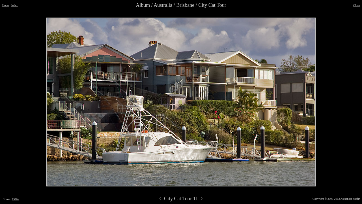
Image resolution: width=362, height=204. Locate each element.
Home (5, 5)
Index (14, 5)
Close (356, 5)
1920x (15, 199)
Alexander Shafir (350, 198)
